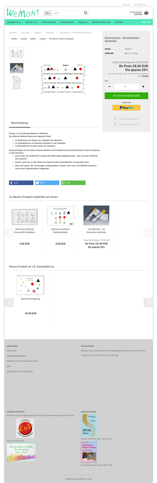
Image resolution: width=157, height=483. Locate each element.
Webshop (69, 479)
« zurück (23, 39)
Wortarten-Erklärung (30, 299)
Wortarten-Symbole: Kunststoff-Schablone (24, 230)
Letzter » (43, 39)
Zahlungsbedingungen (16, 356)
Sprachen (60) (48, 22)
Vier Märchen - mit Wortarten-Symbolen (96, 230)
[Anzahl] (126, 86)
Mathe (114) (31, 22)
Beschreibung (19, 122)
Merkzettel (140, 5)
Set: (106, 81)
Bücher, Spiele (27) (101, 22)
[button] (109, 86)
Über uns (145, 22)
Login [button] (126, 5)
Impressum (12, 351)
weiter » (33, 39)
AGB (9, 366)
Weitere (119, 22)
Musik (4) (83, 22)
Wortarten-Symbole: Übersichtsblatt (60, 230)
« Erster (14, 39)
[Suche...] (47, 13)
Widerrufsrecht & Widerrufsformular (22, 361)
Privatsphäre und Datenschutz (20, 371)
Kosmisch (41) (67, 22)
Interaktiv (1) (14, 22)
